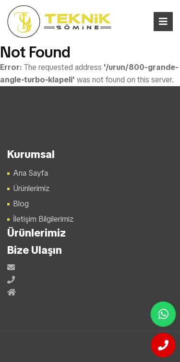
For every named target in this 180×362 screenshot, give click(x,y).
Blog (21, 204)
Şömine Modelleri (59, 21)
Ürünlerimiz (31, 188)
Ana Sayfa (30, 173)
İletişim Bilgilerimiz (43, 219)
